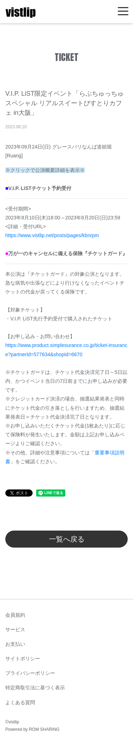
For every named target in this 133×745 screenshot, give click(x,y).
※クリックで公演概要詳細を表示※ (45, 170)
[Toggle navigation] (123, 11)
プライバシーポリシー (30, 673)
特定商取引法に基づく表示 (35, 687)
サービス (15, 629)
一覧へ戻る (66, 539)
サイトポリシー (22, 658)
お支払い (15, 644)
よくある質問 (20, 702)
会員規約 (15, 615)
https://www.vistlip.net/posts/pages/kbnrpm (52, 235)
